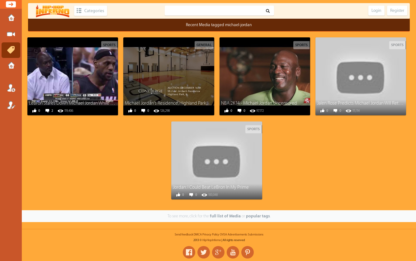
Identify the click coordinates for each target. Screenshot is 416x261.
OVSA (223, 234)
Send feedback (184, 234)
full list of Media (225, 216)
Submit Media (11, 34)
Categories (94, 10)
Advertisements (237, 234)
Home (11, 18)
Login (11, 88)
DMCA (198, 234)
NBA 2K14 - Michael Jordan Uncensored (259, 103)
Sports (109, 45)
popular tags (258, 216)
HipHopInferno (211, 240)
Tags (11, 50)
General (204, 45)
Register (11, 105)
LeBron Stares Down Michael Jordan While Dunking (78, 103)
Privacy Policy (210, 234)
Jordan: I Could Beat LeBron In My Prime (211, 187)
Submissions (11, 66)
